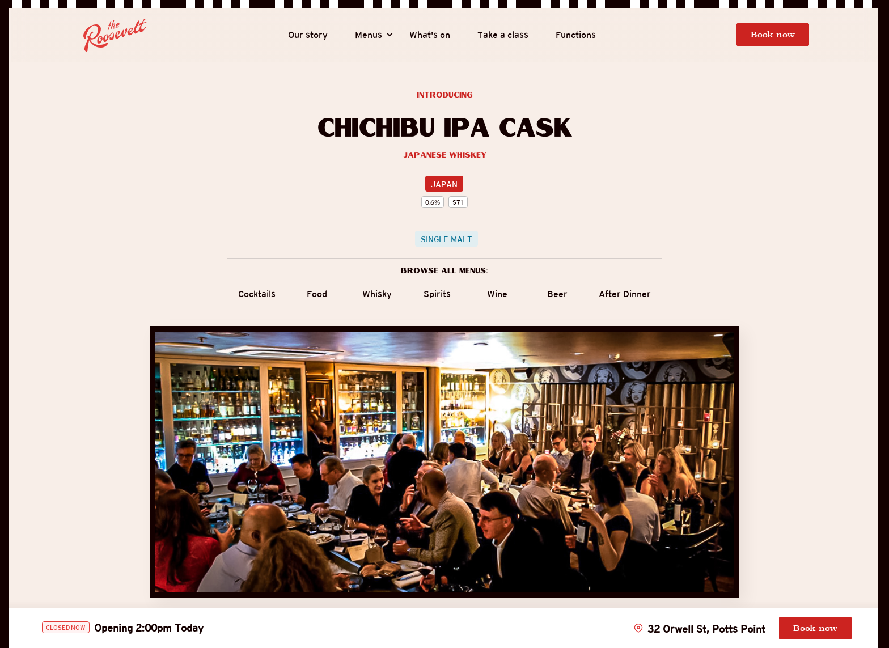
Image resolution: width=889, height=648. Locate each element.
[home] (115, 35)
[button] (368, 35)
